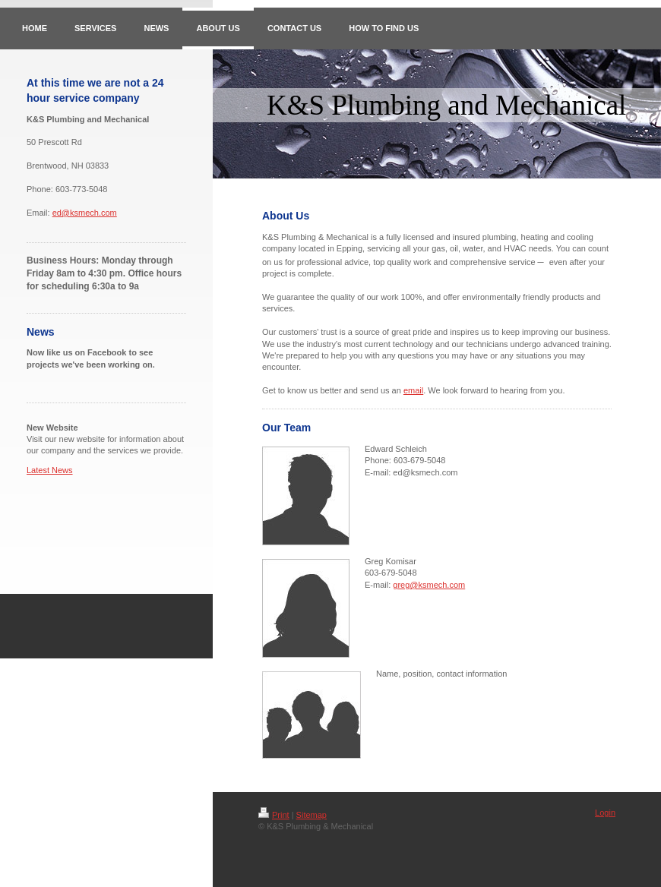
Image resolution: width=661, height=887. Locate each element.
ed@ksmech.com (84, 212)
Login (605, 812)
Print (273, 814)
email (413, 390)
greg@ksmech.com (429, 584)
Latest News (50, 470)
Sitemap (311, 814)
